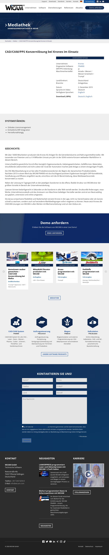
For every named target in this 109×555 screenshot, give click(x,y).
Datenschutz (89, 546)
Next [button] (106, 271)
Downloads (52, 1)
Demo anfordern (96, 8)
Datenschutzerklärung (40, 427)
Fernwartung (89, 1)
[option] (17, 271)
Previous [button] (3, 271)
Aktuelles (79, 8)
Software (42, 8)
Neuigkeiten (46, 526)
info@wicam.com (17, 483)
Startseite (8, 41)
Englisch (81, 92)
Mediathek (54, 298)
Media (15, 41)
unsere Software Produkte (55, 354)
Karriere (68, 1)
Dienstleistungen (55, 8)
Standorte (61, 1)
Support (44, 1)
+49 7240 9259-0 (18, 481)
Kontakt (75, 1)
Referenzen (68, 8)
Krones (81, 64)
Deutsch (81, 96)
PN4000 (81, 66)
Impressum (98, 546)
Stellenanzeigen (82, 492)
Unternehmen (30, 8)
